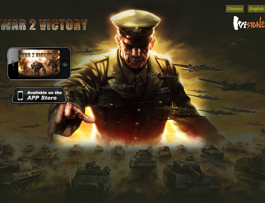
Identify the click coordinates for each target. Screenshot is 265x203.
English (256, 8)
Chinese (234, 8)
